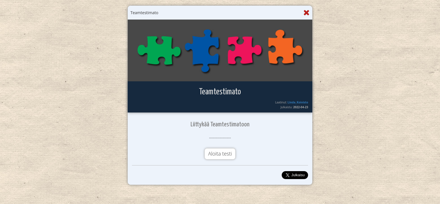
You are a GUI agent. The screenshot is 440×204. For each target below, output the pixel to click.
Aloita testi (220, 153)
